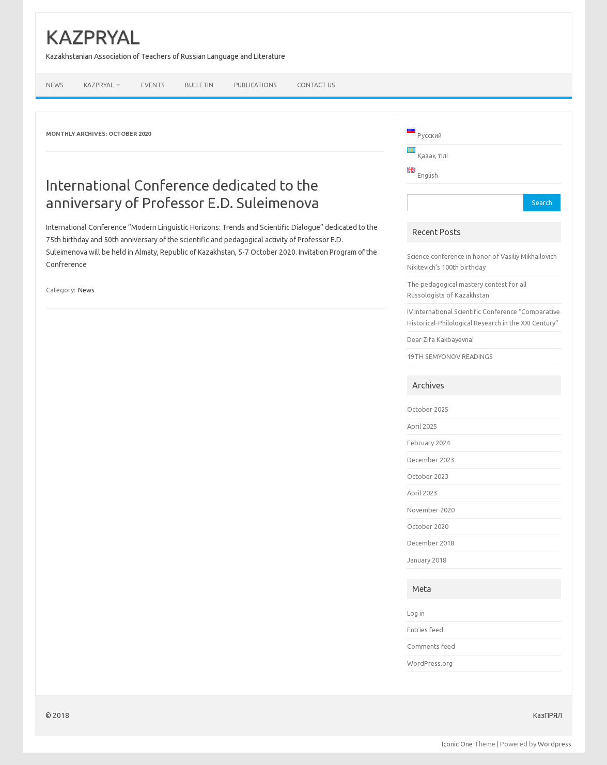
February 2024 (428, 442)
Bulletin (199, 85)
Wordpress (554, 743)
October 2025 (427, 409)
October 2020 (427, 526)
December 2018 (430, 543)
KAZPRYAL (93, 37)
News (54, 85)
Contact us (316, 85)
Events (152, 85)
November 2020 (431, 509)
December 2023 (430, 459)
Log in (416, 613)
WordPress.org (430, 663)
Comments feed (431, 646)
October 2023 (427, 476)
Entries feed (425, 629)
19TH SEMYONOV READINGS (450, 356)
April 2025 (422, 426)
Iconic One (457, 743)
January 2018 (426, 560)
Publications (255, 85)
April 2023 (422, 492)
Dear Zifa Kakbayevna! (440, 339)
